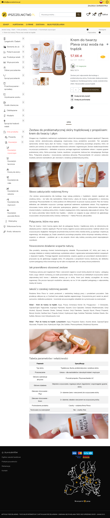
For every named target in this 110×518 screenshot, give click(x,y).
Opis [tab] (69, 122)
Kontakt (5, 470)
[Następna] (103, 31)
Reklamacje (6, 466)
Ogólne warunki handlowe (11, 457)
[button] (88, 14)
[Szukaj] (78, 14)
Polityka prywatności (9, 461)
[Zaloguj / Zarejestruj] (97, 6)
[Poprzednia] (91, 31)
